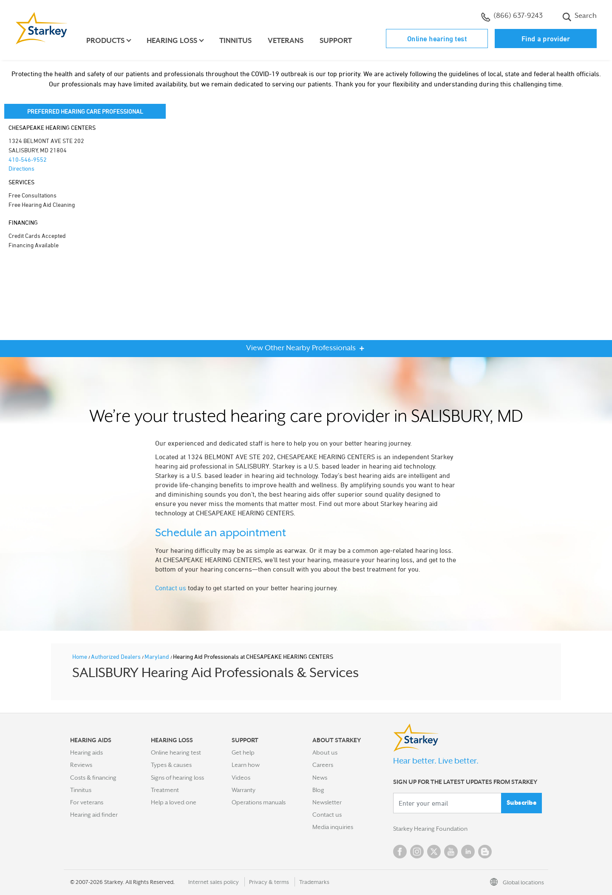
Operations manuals (259, 802)
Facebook (400, 851)
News (319, 777)
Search (579, 16)
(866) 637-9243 (512, 16)
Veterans (285, 41)
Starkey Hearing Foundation (430, 828)
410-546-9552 (27, 159)
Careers (322, 764)
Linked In (468, 851)
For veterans (86, 802)
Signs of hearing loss (177, 777)
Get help (243, 752)
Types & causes (171, 764)
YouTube (451, 851)
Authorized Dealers (116, 656)
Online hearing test (437, 39)
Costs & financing (93, 777)
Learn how (246, 764)
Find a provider (545, 39)
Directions (21, 168)
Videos (241, 777)
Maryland (157, 656)
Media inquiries (332, 827)
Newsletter (327, 802)
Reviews (81, 764)
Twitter (434, 851)
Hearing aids (86, 752)
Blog (318, 789)
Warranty (243, 789)
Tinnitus (235, 41)
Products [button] (105, 41)
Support (336, 41)
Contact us (170, 588)
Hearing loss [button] (172, 41)
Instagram (417, 851)
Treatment (165, 789)
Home (80, 656)
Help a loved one (173, 802)
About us (324, 752)
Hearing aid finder (94, 814)
